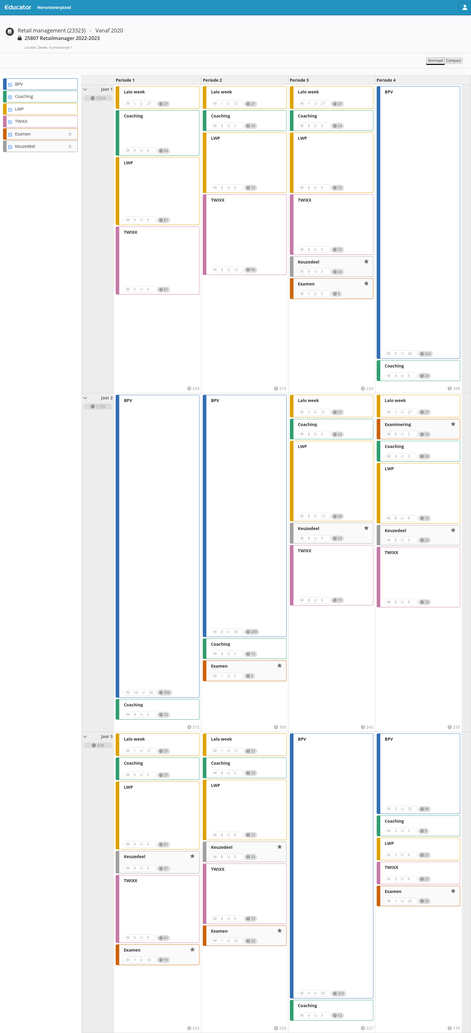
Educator (18, 8)
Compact (453, 60)
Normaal (435, 60)
